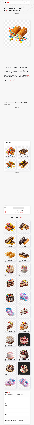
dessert (25, 102)
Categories (7, 403)
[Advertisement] (17, 16)
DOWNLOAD (18, 208)
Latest (6, 402)
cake (9, 102)
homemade (17, 102)
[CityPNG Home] (7, 2)
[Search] (25, 2)
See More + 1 (6, 104)
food (21, 102)
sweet (13, 102)
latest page (12, 80)
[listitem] (7, 420)
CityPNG (5, 70)
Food (28, 75)
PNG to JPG (7, 406)
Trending (6, 405)
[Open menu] (28, 2)
